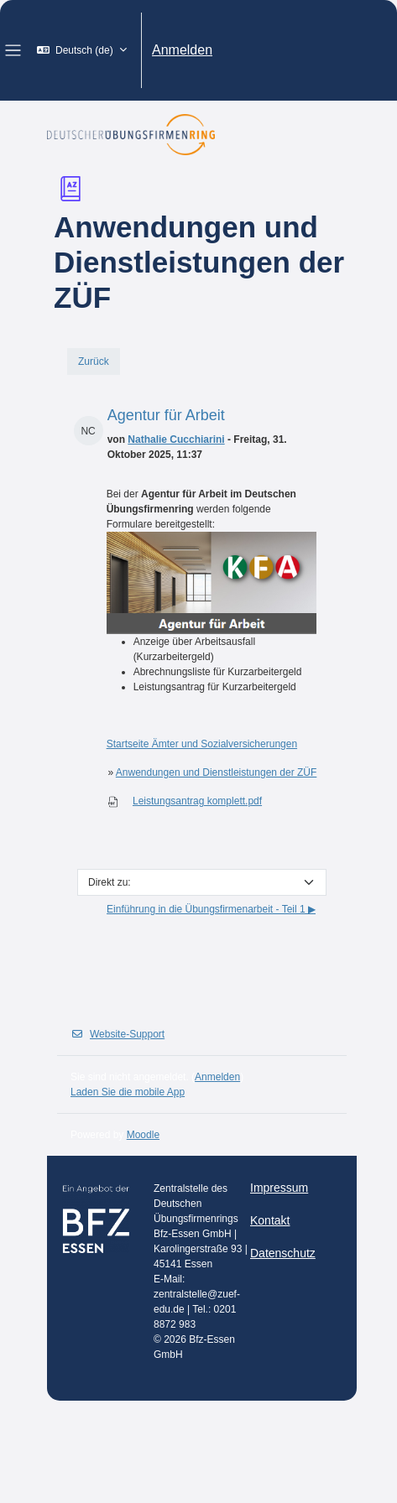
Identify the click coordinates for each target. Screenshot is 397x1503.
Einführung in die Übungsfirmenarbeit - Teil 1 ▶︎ (211, 909)
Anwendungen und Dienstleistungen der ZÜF (216, 772)
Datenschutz (283, 1253)
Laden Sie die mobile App (128, 1092)
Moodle (143, 1135)
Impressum (279, 1187)
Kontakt (270, 1220)
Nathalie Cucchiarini (176, 439)
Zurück (93, 361)
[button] (82, 50)
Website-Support (118, 1034)
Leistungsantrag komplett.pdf (197, 801)
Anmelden (182, 50)
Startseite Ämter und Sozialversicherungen (202, 744)
